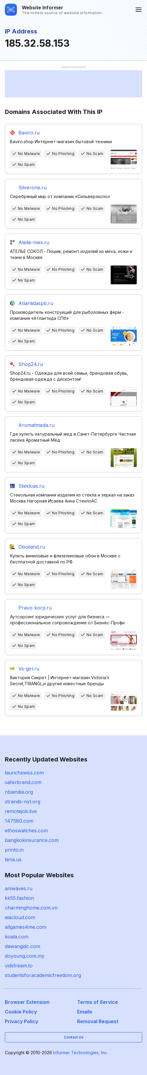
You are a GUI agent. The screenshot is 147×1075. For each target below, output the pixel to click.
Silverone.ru (32, 187)
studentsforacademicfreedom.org (43, 975)
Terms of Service (97, 1002)
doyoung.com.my (24, 956)
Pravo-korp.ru (35, 608)
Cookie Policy (21, 1012)
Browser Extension (27, 1002)
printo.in (14, 850)
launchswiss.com (24, 773)
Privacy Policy (21, 1021)
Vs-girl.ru (28, 669)
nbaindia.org (19, 792)
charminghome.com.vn (31, 908)
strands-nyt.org (22, 802)
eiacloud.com (20, 917)
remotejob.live (21, 811)
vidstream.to (19, 966)
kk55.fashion (19, 898)
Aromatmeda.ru (36, 425)
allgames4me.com (25, 927)
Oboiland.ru (31, 547)
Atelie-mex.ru (33, 242)
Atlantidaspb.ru (35, 303)
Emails (84, 1012)
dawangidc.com (22, 946)
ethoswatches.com (26, 831)
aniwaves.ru (18, 888)
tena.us (13, 859)
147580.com (19, 821)
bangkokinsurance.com (32, 840)
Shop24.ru (30, 364)
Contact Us (73, 1037)
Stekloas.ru (31, 486)
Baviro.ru (29, 133)
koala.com (16, 937)
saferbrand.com (23, 782)
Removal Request (97, 1021)
